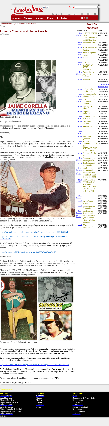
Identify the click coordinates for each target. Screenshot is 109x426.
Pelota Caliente (79, 34)
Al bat (80, 47)
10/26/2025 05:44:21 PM (103, 85)
